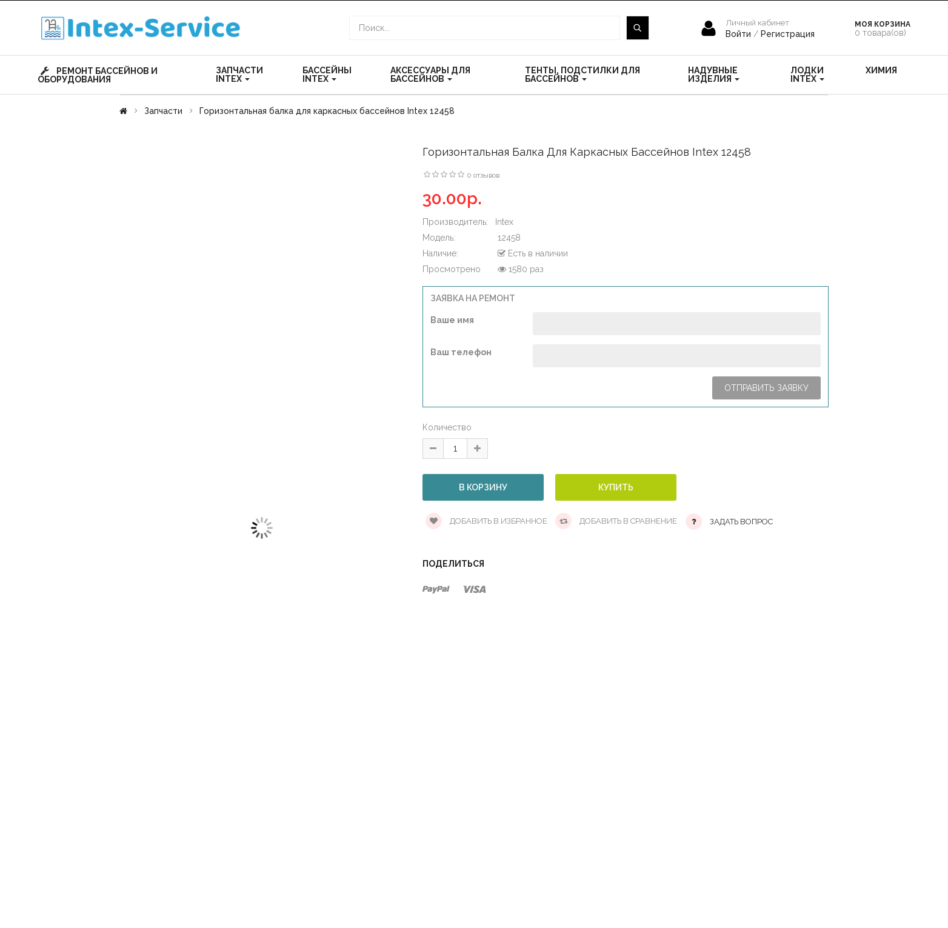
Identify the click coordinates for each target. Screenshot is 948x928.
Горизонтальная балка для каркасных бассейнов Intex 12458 (327, 111)
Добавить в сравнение (616, 521)
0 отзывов (483, 175)
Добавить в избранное (486, 521)
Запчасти (163, 111)
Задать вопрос (741, 521)
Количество (447, 427)
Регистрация (788, 34)
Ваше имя (452, 320)
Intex (504, 222)
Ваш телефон (461, 352)
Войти (739, 34)
